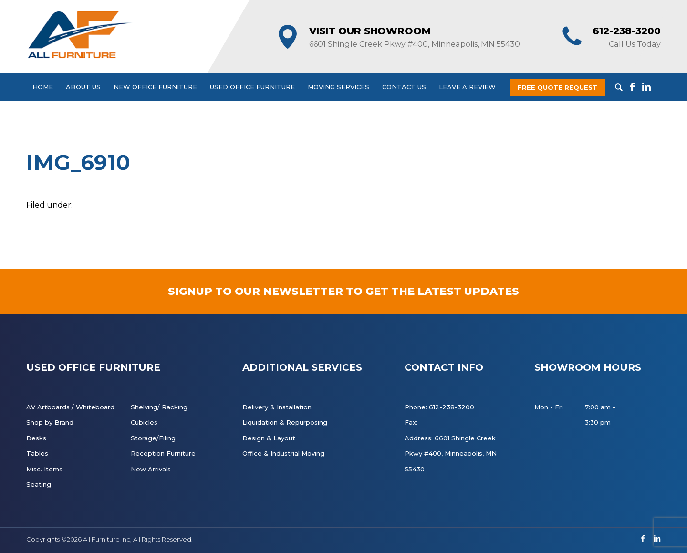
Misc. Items (44, 469)
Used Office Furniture (252, 87)
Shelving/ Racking (159, 407)
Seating (38, 484)
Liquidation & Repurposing (284, 422)
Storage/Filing (153, 438)
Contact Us (404, 87)
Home (42, 87)
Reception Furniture (163, 453)
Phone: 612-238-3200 (439, 407)
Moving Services (338, 87)
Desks (36, 438)
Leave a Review (467, 87)
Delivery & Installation (277, 407)
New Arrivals (151, 469)
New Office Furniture (155, 87)
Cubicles (144, 422)
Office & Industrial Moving (283, 453)
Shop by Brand (49, 422)
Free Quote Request (557, 87)
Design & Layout (268, 438)
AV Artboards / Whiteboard (70, 407)
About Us (83, 87)
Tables (37, 453)
